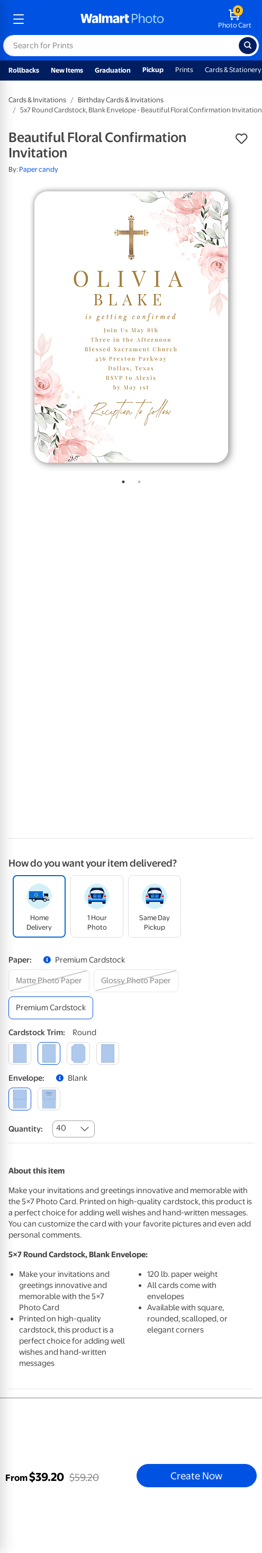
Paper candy (38, 169)
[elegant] (78, 1053)
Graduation (113, 70)
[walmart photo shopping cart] (235, 19)
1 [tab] (121, 479)
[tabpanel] (131, 327)
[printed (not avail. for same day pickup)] (49, 1099)
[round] (49, 1053)
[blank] (19, 1099)
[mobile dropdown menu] (18, 19)
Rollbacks (23, 70)
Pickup (153, 70)
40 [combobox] (61, 1128)
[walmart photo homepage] (122, 19)
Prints (184, 70)
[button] (241, 139)
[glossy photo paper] (136, 980)
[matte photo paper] (48, 980)
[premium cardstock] (50, 1007)
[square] (19, 1053)
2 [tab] (137, 479)
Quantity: (25, 1129)
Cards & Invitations (37, 100)
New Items (67, 70)
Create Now (196, 1475)
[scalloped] (107, 1053)
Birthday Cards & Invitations (121, 100)
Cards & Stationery (233, 70)
